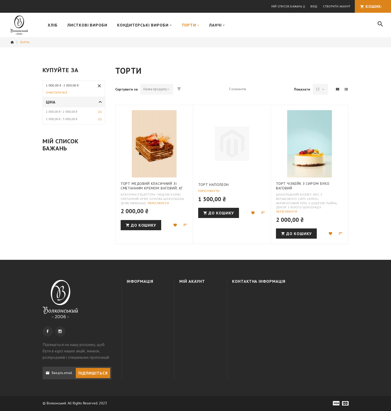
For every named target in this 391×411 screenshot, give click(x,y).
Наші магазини (144, 331)
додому (12, 42)
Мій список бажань (288, 6)
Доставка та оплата (142, 305)
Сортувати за (126, 89)
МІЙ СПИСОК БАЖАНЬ (199, 312)
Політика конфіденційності (147, 319)
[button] (175, 225)
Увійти (189, 294)
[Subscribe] (93, 373)
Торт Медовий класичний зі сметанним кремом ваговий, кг (152, 185)
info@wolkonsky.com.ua (273, 321)
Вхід (314, 6)
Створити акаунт (337, 6)
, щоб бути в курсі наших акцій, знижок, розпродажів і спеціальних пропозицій (76, 351)
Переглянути (158, 203)
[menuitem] (53, 25)
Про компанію (143, 294)
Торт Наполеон (213, 184)
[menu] (207, 25)
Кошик (189, 303)
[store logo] (19, 25)
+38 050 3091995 (272, 303)
